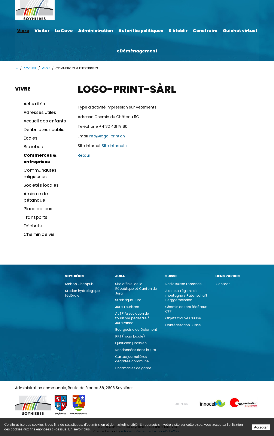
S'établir (178, 31)
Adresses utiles (40, 113)
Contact (223, 284)
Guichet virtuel (240, 31)
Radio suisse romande (183, 284)
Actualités (34, 104)
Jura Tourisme (127, 307)
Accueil (30, 68)
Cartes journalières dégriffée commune (132, 359)
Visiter (41, 31)
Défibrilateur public (44, 130)
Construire (205, 31)
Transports (35, 217)
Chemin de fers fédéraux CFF (186, 309)
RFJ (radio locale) (130, 336)
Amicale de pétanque (36, 197)
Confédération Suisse (183, 325)
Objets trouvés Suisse (183, 318)
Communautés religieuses (40, 173)
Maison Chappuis (79, 284)
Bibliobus (33, 147)
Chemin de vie (39, 235)
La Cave (64, 31)
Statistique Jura (128, 300)
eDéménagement (137, 51)
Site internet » (114, 146)
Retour (84, 155)
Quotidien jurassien (131, 343)
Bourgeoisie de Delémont (136, 329)
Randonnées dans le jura (135, 350)
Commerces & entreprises (40, 158)
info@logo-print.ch (107, 136)
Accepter (261, 427)
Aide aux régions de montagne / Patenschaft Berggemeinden (186, 296)
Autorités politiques (140, 31)
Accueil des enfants (45, 121)
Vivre (23, 31)
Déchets (33, 226)
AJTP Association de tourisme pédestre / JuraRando (132, 318)
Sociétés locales (41, 185)
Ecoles (30, 138)
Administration (95, 31)
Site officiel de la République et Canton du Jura (136, 289)
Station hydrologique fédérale (82, 293)
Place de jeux (38, 209)
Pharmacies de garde (133, 368)
